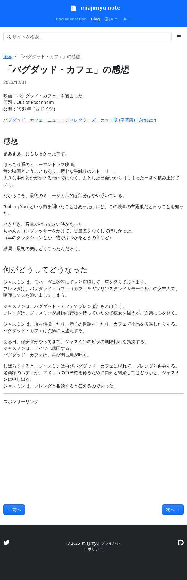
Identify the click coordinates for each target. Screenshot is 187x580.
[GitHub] (181, 542)
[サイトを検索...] (87, 37)
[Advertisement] (93, 448)
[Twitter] (6, 542)
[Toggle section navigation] (178, 37)
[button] (111, 19)
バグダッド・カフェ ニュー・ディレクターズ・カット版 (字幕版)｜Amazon (79, 120)
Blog (8, 56)
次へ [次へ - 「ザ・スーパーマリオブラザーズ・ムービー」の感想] (173, 509)
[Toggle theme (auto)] (126, 19)
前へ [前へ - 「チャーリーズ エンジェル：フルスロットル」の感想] (14, 509)
